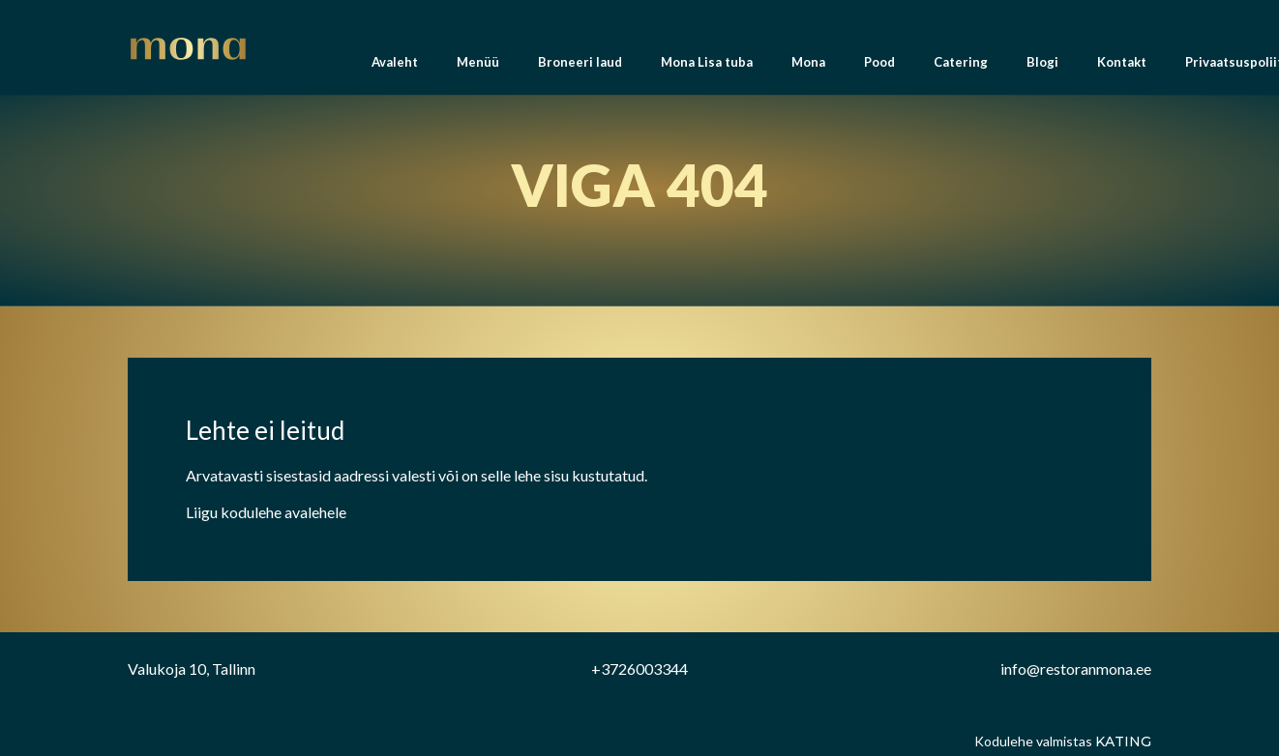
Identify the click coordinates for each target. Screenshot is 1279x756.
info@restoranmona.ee (1075, 668)
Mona (808, 67)
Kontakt (1121, 67)
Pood (879, 67)
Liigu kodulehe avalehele (266, 512)
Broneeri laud (580, 67)
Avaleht (395, 67)
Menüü (478, 67)
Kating (1123, 741)
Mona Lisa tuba (707, 67)
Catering (961, 67)
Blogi (1042, 67)
